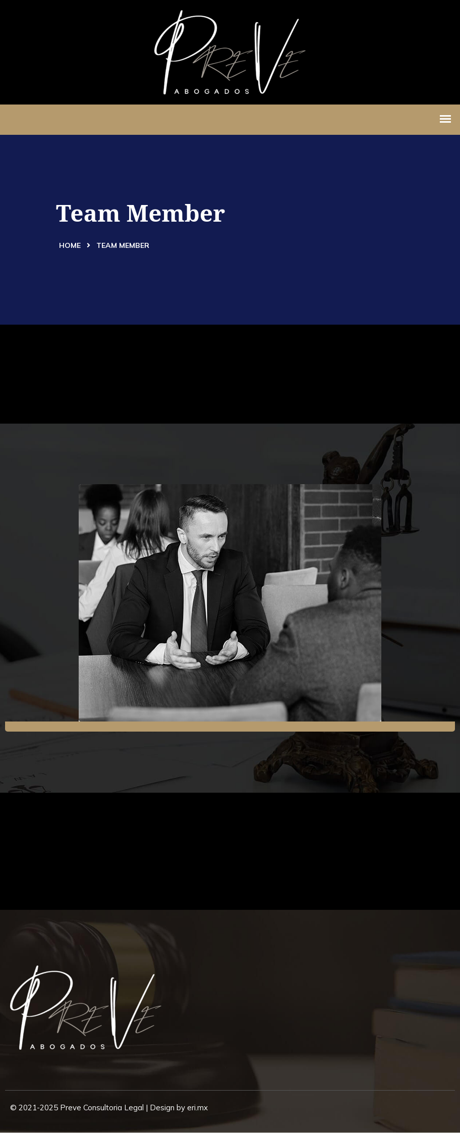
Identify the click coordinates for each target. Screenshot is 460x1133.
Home (70, 245)
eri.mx (197, 1107)
